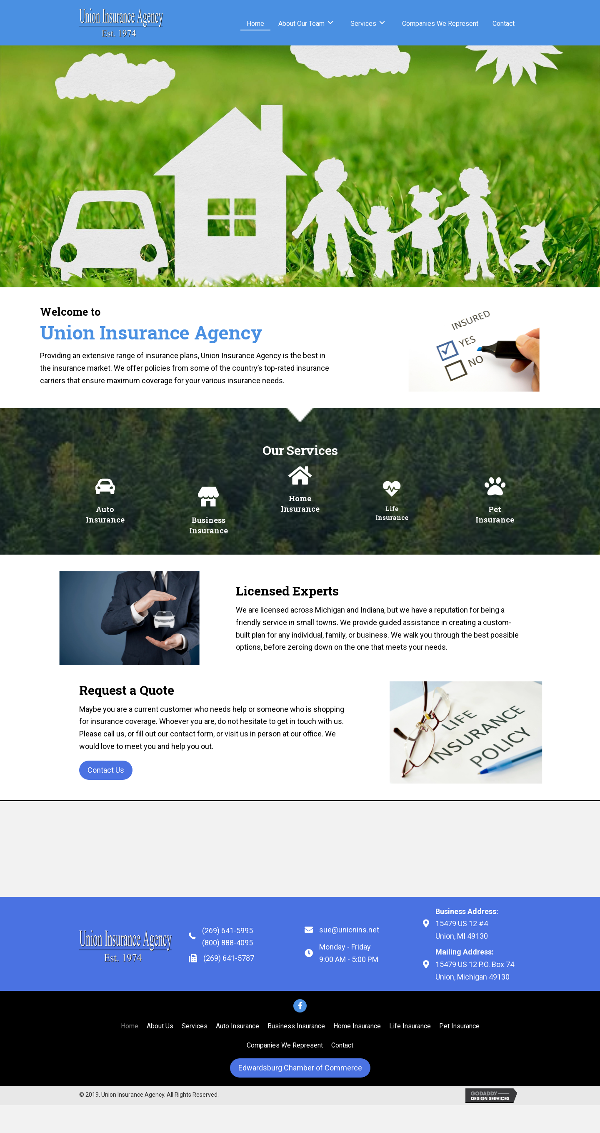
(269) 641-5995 (227, 930)
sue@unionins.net (349, 929)
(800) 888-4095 (227, 942)
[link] (255, 22)
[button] (105, 770)
